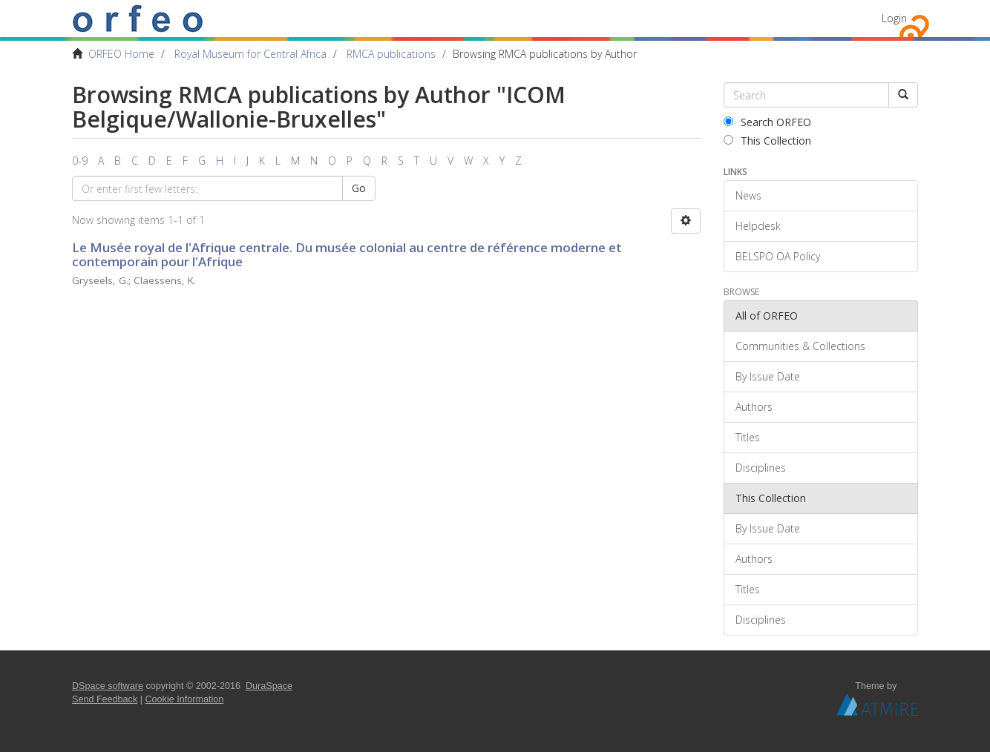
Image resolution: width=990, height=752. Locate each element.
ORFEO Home (121, 54)
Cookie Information (184, 699)
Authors (754, 407)
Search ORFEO (767, 122)
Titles (747, 437)
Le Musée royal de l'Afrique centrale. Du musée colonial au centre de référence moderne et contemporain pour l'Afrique (347, 254)
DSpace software (107, 686)
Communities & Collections (800, 346)
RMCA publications (391, 54)
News (748, 195)
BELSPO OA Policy (777, 256)
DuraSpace (269, 686)
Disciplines (760, 468)
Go (359, 188)
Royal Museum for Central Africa (250, 54)
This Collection (767, 140)
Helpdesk (758, 226)
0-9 (80, 161)
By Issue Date (767, 376)
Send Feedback (104, 699)
